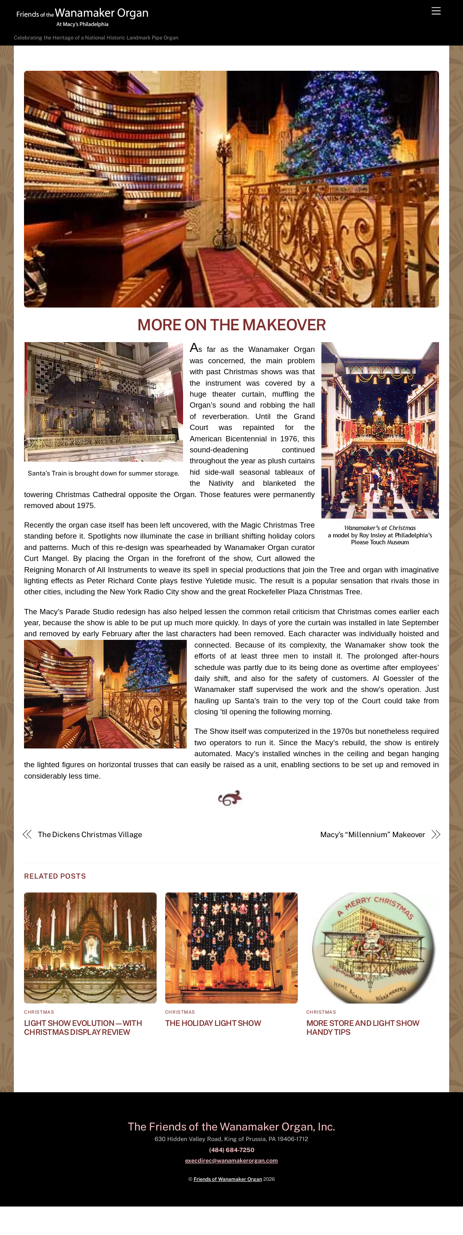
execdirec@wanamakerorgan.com (231, 1160)
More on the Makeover (231, 325)
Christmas (39, 1012)
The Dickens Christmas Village (90, 834)
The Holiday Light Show (213, 1023)
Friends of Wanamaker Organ (228, 1179)
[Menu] (436, 11)
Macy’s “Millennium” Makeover (372, 834)
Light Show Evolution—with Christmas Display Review (83, 1027)
